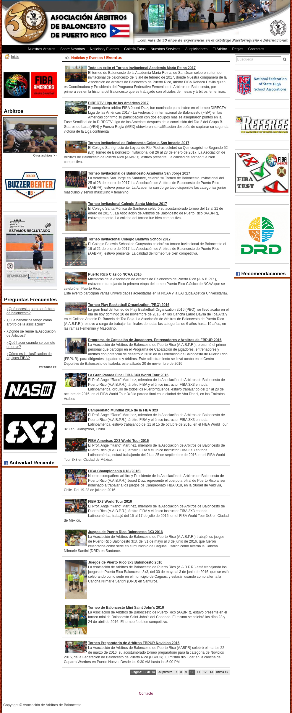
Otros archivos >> (45, 155)
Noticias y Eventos (104, 49)
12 (205, 672)
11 (198, 672)
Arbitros (13, 111)
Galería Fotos (135, 49)
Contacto (146, 693)
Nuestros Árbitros (41, 49)
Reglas (237, 49)
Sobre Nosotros (72, 49)
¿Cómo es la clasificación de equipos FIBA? (29, 356)
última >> (222, 672)
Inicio (15, 57)
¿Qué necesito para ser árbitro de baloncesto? (31, 311)
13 (211, 672)
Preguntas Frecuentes (30, 299)
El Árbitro (219, 49)
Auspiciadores (196, 49)
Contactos (256, 49)
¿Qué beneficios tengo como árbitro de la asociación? (29, 322)
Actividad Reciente (29, 462)
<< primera (165, 672)
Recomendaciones (261, 273)
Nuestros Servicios (165, 49)
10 (191, 672)
